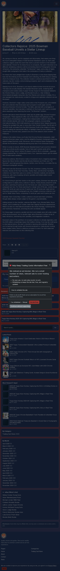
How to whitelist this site (19, 290)
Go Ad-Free (34, 302)
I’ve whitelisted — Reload (19, 302)
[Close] (49, 265)
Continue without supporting (20, 306)
